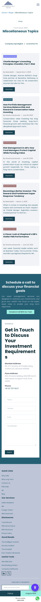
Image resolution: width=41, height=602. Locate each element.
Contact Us (6, 483)
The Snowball (7, 549)
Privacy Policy (7, 533)
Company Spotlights (14, 44)
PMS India (5, 487)
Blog (3, 494)
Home (4, 12)
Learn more (20, 600)
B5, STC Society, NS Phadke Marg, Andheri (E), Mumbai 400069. (19, 367)
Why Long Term (8, 479)
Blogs (11, 12)
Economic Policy (33, 44)
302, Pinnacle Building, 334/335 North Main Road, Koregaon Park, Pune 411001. (20, 378)
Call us (10, 593)
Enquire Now (31, 593)
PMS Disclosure (7, 530)
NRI (3, 506)
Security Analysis (8, 546)
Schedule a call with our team (20, 312)
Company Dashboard (10, 569)
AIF (3, 490)
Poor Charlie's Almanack (11, 553)
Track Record (7, 522)
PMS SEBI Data (7, 562)
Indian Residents (8, 503)
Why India (5, 476)
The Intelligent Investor (10, 542)
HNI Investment (7, 514)
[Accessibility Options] (35, 587)
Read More (9, 89)
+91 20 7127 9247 (12, 388)
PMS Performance (8, 526)
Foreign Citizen (7, 510)
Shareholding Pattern (10, 565)
